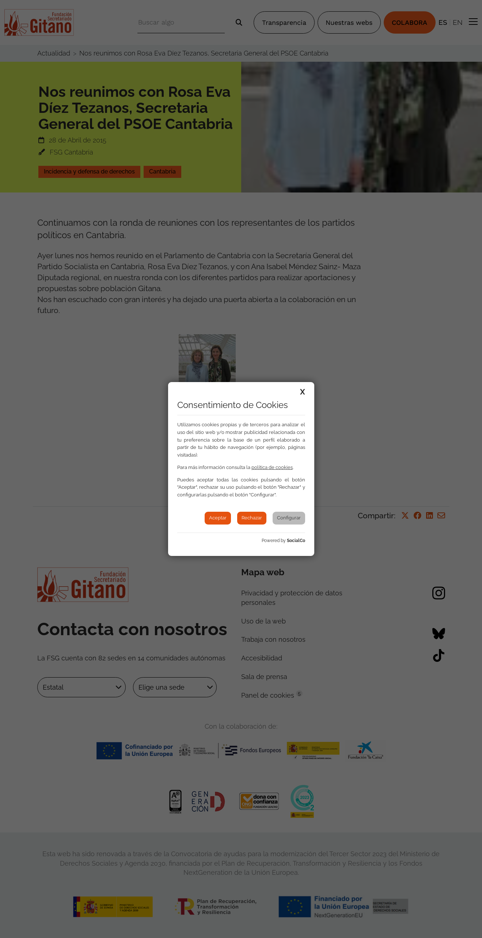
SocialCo (296, 540)
